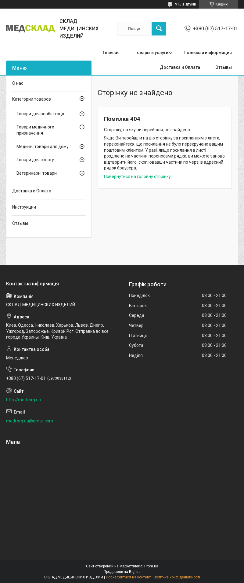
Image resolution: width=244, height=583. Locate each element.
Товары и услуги (151, 52)
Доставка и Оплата (180, 67)
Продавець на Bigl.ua (122, 572)
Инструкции (24, 207)
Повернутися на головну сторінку (137, 176)
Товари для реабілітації (40, 113)
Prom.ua (151, 566)
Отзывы (223, 67)
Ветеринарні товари (36, 173)
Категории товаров (31, 99)
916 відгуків (185, 4)
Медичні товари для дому (42, 146)
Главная (111, 52)
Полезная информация (208, 52)
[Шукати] (159, 28)
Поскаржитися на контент (128, 577)
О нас (17, 83)
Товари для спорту (35, 159)
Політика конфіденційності (176, 577)
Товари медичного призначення (35, 130)
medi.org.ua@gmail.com (29, 420)
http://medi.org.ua (23, 399)
